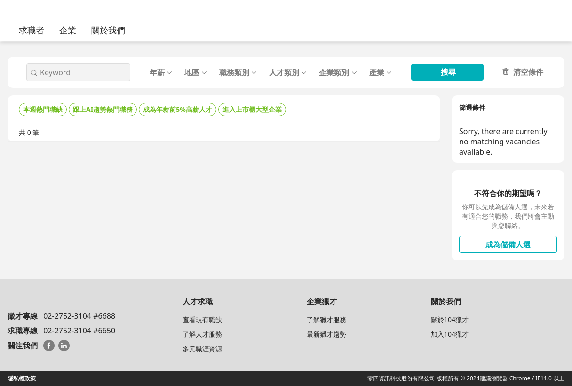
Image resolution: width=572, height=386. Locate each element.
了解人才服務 (202, 334)
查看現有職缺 (202, 319)
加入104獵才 (450, 334)
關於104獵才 (450, 319)
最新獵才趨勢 (326, 334)
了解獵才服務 (326, 319)
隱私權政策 (22, 378)
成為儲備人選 (508, 244)
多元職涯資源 (202, 348)
